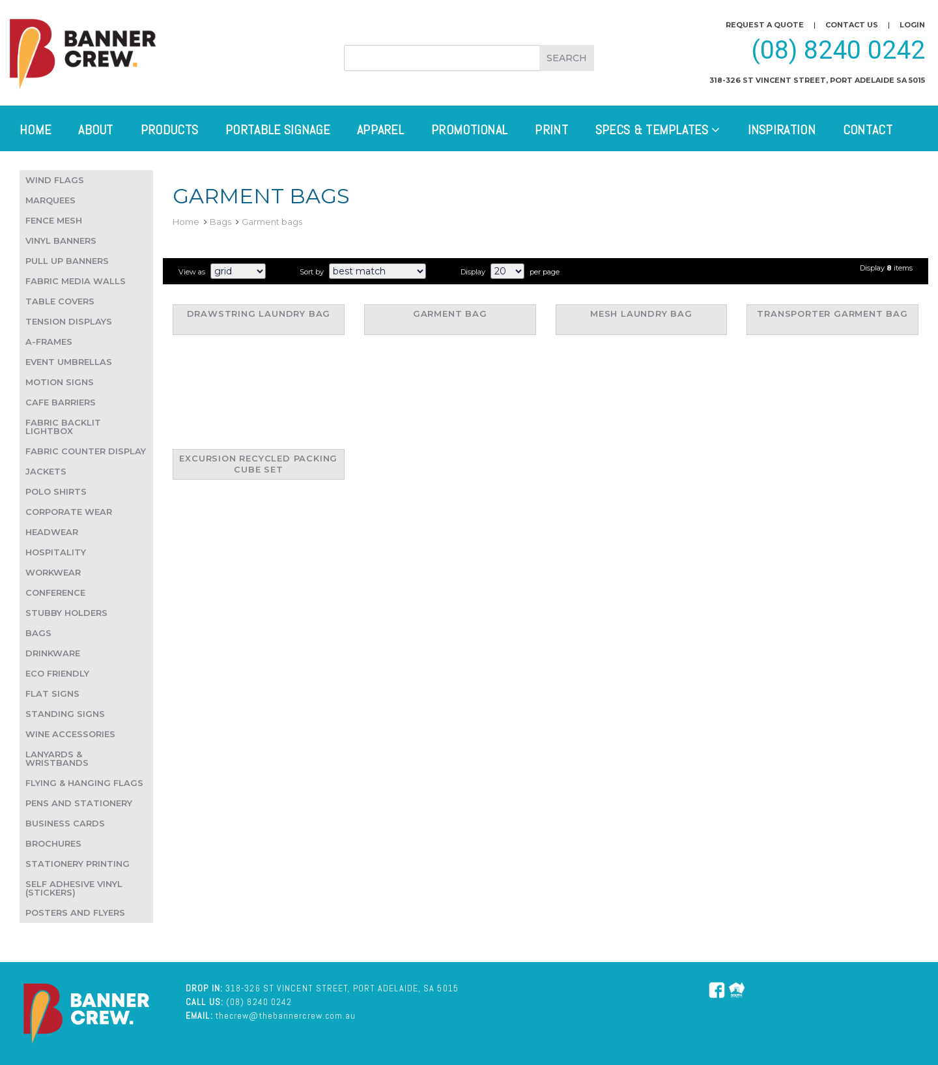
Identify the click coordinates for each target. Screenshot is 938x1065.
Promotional (469, 129)
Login (912, 24)
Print (551, 129)
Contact (867, 129)
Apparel (380, 129)
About (95, 129)
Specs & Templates (657, 129)
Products (169, 129)
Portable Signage (277, 129)
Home (35, 129)
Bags (220, 221)
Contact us (851, 24)
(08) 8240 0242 (838, 50)
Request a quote (765, 24)
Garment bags (272, 221)
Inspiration (782, 129)
